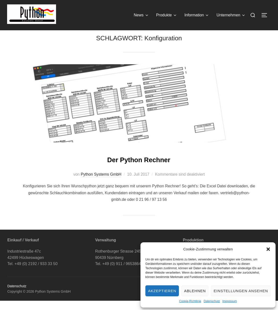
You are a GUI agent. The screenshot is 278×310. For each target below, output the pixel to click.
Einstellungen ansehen (241, 291)
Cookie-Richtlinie (190, 301)
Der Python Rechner (138, 168)
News (141, 15)
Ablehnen (195, 291)
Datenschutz (212, 301)
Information (196, 15)
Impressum (229, 301)
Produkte (166, 15)
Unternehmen (231, 15)
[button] (268, 249)
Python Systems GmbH (101, 184)
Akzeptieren (162, 291)
